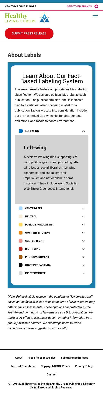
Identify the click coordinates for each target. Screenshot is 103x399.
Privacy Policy (84, 366)
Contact (52, 374)
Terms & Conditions (23, 366)
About (18, 357)
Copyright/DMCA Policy (55, 366)
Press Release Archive (42, 357)
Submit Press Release (74, 357)
